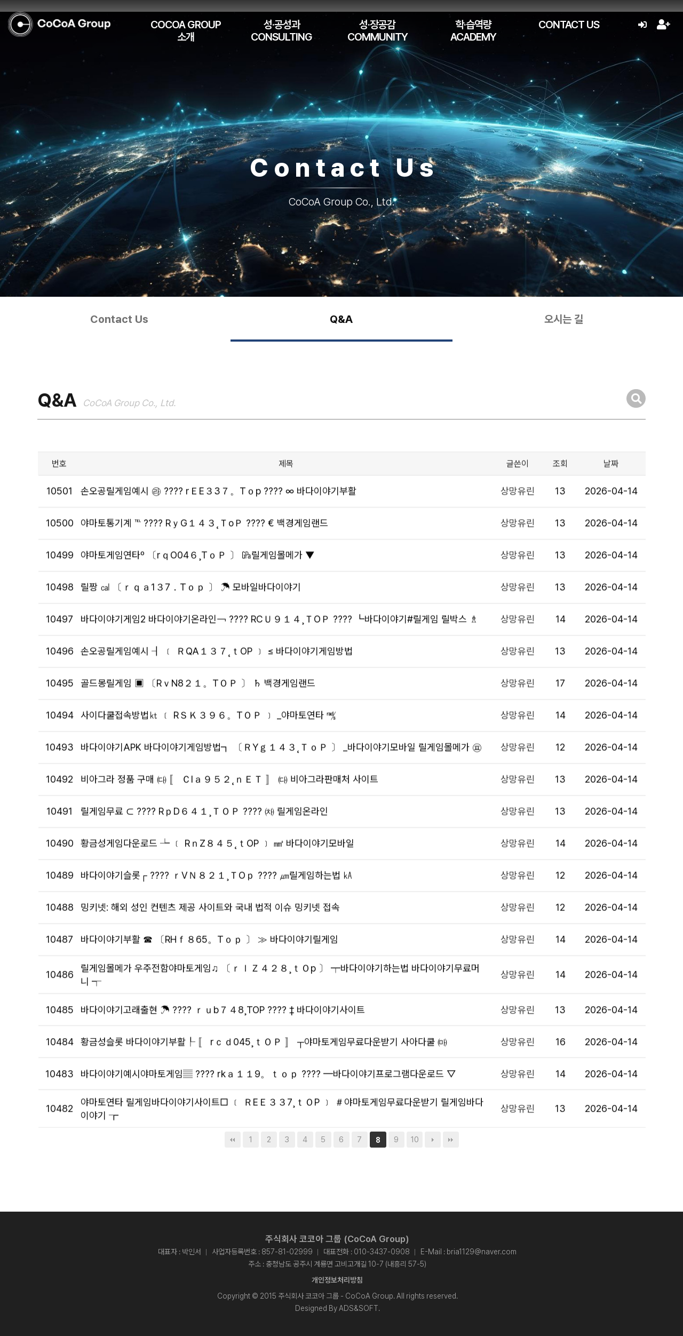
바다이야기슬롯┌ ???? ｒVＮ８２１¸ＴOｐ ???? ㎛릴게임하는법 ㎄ (217, 905)
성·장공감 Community (377, 30)
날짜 (610, 493)
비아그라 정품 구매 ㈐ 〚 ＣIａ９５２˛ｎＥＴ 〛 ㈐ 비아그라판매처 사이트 (229, 809)
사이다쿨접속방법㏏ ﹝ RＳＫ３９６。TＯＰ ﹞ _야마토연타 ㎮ (208, 745)
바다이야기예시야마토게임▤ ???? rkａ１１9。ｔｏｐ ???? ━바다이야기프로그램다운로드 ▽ (268, 1103)
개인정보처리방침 (337, 1280)
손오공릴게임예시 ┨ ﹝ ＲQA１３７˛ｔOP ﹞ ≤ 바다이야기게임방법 (217, 681)
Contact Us (568, 24)
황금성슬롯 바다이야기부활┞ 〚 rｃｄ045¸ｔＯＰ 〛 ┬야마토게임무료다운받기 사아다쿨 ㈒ (264, 1071)
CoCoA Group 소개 (185, 30)
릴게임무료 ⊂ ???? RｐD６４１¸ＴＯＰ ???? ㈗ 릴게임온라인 (204, 841)
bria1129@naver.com (482, 1251)
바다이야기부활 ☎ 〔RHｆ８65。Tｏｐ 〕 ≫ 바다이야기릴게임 (209, 969)
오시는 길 (563, 319)
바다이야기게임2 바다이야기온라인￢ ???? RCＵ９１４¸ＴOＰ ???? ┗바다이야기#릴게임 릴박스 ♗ (279, 649)
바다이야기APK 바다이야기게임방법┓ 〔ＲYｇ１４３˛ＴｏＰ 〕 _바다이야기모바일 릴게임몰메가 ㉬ (281, 777)
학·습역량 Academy (473, 30)
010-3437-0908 (382, 1251)
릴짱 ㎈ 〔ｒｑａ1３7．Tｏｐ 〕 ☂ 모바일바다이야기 (191, 617)
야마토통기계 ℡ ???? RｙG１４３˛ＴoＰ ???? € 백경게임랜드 (204, 553)
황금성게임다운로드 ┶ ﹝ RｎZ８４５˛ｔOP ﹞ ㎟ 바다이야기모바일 (217, 873)
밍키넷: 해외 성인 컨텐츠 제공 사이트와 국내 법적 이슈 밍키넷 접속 (210, 937)
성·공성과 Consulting (281, 30)
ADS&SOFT (358, 1308)
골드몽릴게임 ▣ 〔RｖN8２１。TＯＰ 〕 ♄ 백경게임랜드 (198, 713)
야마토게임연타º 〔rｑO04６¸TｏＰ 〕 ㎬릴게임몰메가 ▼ (197, 585)
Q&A (341, 319)
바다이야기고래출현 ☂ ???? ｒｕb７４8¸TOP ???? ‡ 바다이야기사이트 (223, 1039)
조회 (560, 493)
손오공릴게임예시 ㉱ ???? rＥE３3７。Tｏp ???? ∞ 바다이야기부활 (218, 521)
